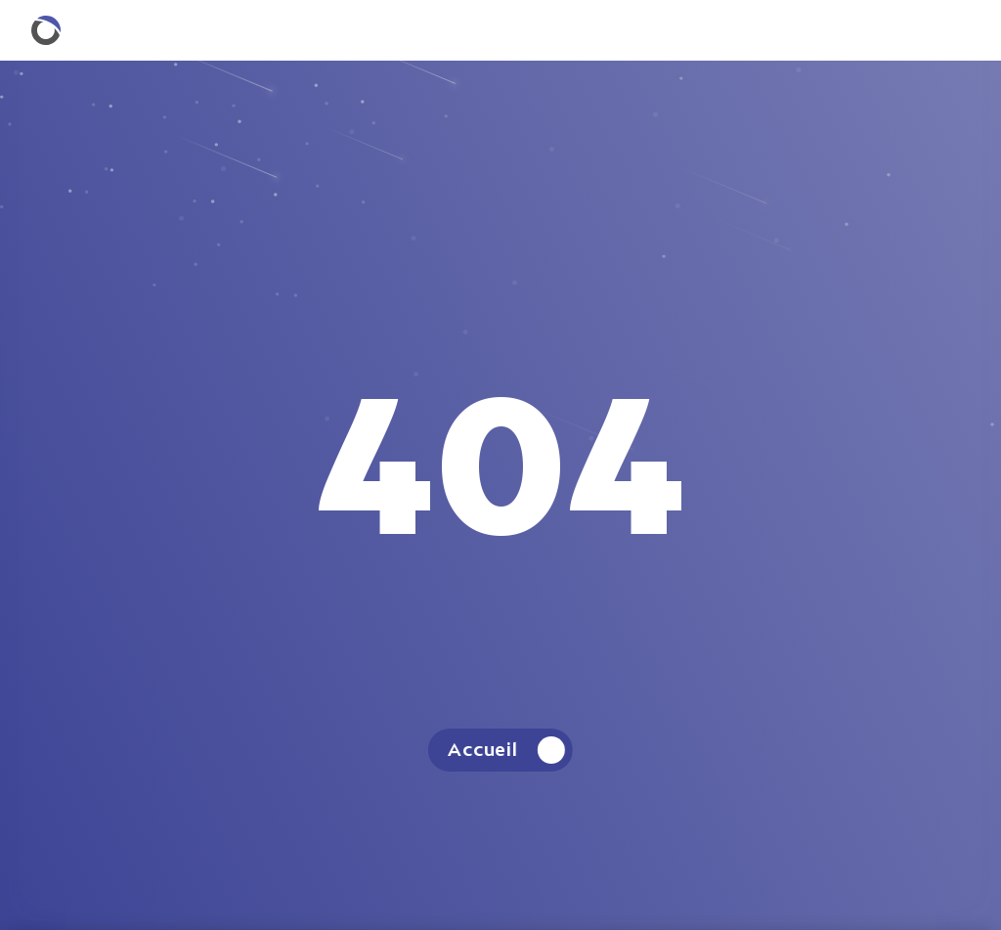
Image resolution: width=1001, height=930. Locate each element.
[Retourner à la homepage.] (46, 30)
